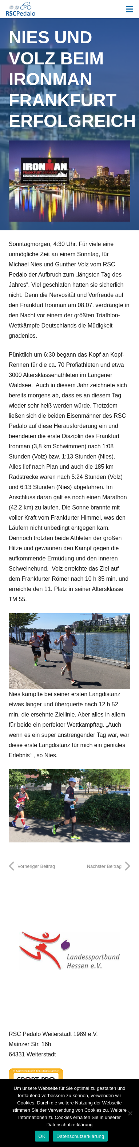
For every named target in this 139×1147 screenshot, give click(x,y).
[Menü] (129, 9)
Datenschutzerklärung (80, 1136)
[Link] (20, 9)
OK (42, 1136)
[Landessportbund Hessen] (69, 951)
